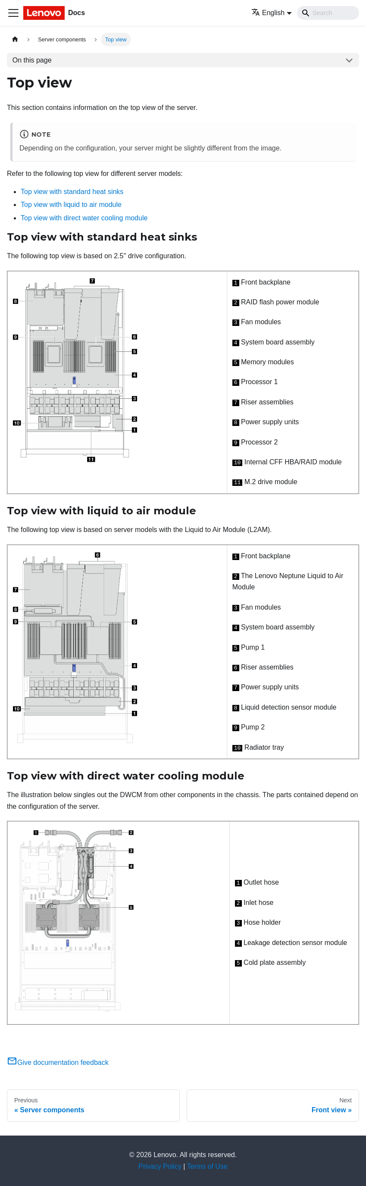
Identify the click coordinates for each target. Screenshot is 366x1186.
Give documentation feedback (58, 1062)
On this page (32, 60)
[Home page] (15, 39)
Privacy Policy (159, 1166)
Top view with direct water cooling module (84, 218)
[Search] (328, 13)
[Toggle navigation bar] (13, 12)
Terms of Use (207, 1166)
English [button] (268, 12)
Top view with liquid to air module (71, 204)
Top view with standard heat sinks (72, 191)
